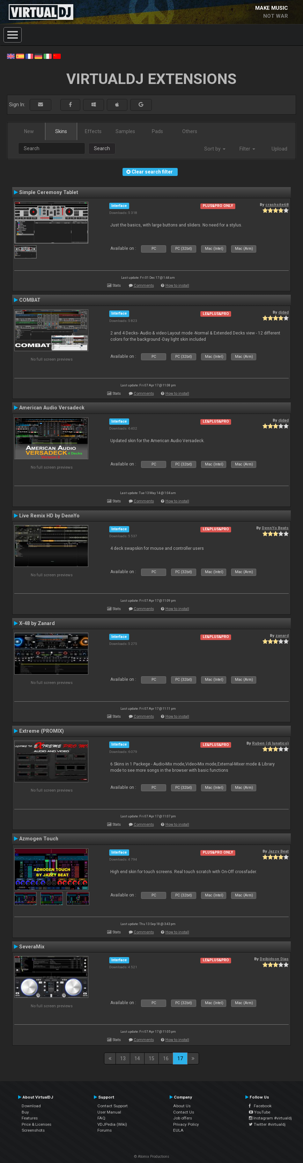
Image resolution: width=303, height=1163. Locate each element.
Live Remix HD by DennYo (49, 515)
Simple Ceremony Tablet (48, 192)
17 (180, 1058)
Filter (247, 149)
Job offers (182, 1118)
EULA (178, 1130)
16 (166, 1058)
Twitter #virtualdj (267, 1124)
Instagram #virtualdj (270, 1118)
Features (30, 1118)
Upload (279, 149)
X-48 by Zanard (37, 623)
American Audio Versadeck (51, 407)
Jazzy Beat (278, 851)
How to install (177, 285)
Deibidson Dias (274, 958)
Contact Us (183, 1112)
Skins (61, 131)
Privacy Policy (186, 1124)
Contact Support (112, 1105)
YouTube (259, 1112)
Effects (93, 131)
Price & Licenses (36, 1124)
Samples (125, 131)
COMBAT (29, 300)
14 (137, 1058)
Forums (104, 1130)
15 (151, 1058)
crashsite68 (277, 204)
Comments (144, 285)
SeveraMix (31, 946)
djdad (283, 312)
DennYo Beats (275, 527)
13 (123, 1058)
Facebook (260, 1105)
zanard (282, 635)
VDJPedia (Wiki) (112, 1124)
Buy (25, 1112)
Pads (157, 131)
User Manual (109, 1112)
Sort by (215, 149)
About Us (182, 1105)
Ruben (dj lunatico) (270, 743)
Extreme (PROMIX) (41, 731)
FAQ (101, 1118)
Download (31, 1105)
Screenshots (33, 1130)
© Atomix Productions (151, 1156)
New (29, 131)
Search (102, 148)
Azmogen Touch (38, 838)
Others (189, 131)
